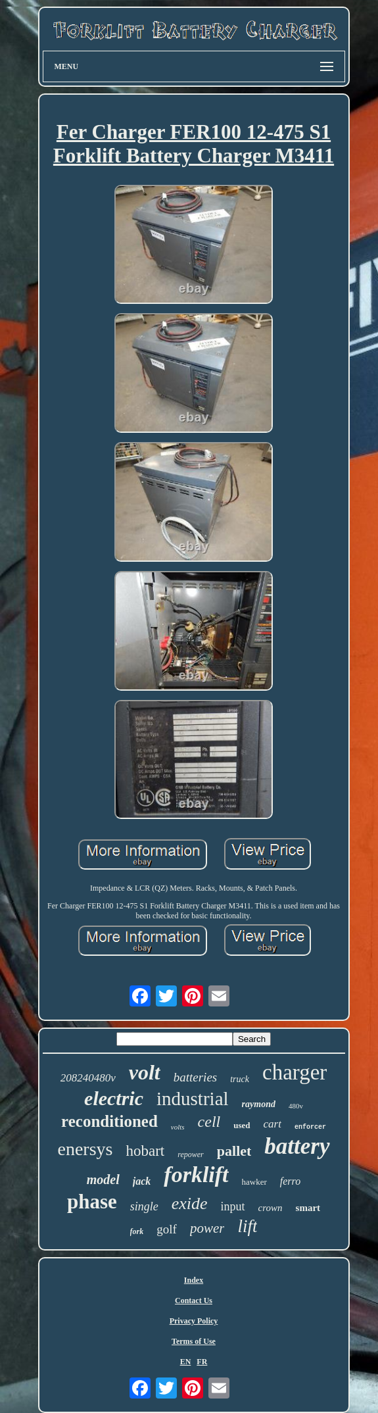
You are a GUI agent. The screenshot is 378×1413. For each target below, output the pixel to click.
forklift (196, 1174)
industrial (192, 1098)
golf (166, 1229)
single (144, 1206)
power (207, 1228)
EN (185, 1361)
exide (190, 1203)
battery (296, 1146)
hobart (145, 1151)
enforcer (310, 1127)
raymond (258, 1104)
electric (113, 1098)
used (241, 1125)
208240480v (88, 1078)
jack (142, 1181)
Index (193, 1280)
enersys (84, 1149)
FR (202, 1361)
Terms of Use (194, 1341)
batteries (196, 1077)
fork (137, 1231)
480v (296, 1106)
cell (209, 1121)
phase (92, 1201)
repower (190, 1154)
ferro (290, 1181)
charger (294, 1072)
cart (272, 1124)
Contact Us (193, 1300)
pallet (234, 1151)
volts (178, 1127)
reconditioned (109, 1121)
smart (308, 1207)
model (103, 1179)
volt (144, 1072)
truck (239, 1079)
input (233, 1206)
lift (247, 1226)
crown (270, 1207)
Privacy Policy (194, 1321)
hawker (254, 1182)
